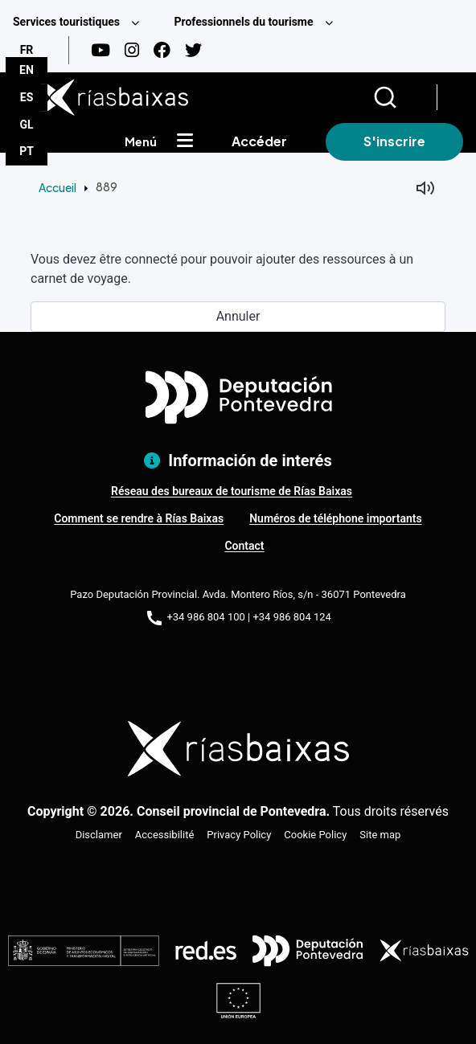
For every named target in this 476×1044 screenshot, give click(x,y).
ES (27, 97)
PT (26, 151)
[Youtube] (100, 50)
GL (26, 124)
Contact (244, 545)
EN (26, 69)
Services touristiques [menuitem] (66, 21)
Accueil (57, 187)
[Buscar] (404, 97)
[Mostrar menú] (185, 141)
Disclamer (99, 835)
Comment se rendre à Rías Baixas (139, 518)
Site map (379, 835)
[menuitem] (80, 22)
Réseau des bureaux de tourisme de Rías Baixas (231, 491)
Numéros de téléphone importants (335, 518)
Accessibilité (165, 835)
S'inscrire (394, 141)
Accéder (259, 141)
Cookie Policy (315, 835)
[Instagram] (132, 50)
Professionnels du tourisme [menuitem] (243, 21)
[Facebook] (162, 50)
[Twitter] (193, 50)
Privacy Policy (239, 835)
